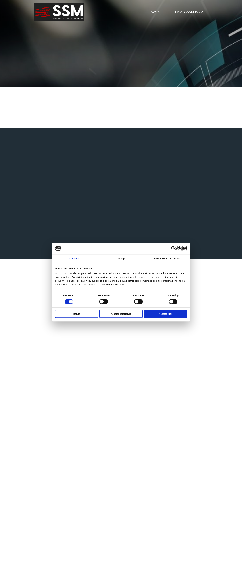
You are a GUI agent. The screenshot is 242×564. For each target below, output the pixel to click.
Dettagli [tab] (121, 258)
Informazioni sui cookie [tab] (167, 258)
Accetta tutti (165, 314)
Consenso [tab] (74, 258)
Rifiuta (76, 314)
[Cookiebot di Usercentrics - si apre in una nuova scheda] (173, 248)
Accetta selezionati (121, 314)
